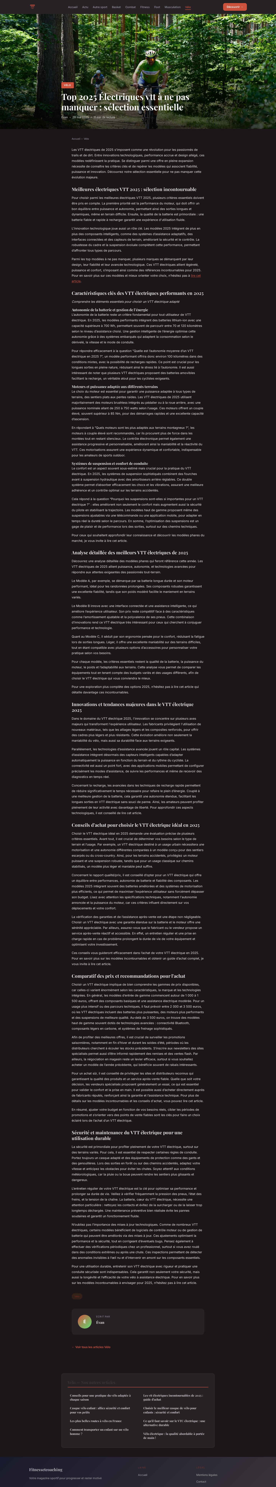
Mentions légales (206, 1474)
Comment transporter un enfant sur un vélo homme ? (99, 1431)
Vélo (188, 6)
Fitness (145, 6)
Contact (201, 1481)
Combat (130, 6)
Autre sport (100, 6)
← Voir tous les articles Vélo (91, 1347)
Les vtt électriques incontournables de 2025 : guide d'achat (173, 1397)
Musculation (173, 6)
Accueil (73, 6)
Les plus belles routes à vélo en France (96, 1421)
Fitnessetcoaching (45, 1469)
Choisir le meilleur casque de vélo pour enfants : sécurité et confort (169, 1410)
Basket (116, 6)
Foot (157, 6)
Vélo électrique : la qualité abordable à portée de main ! (174, 1436)
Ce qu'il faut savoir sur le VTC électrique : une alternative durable (174, 1423)
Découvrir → (235, 6)
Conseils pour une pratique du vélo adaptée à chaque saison (100, 1397)
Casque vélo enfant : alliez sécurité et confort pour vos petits (100, 1410)
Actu (85, 6)
